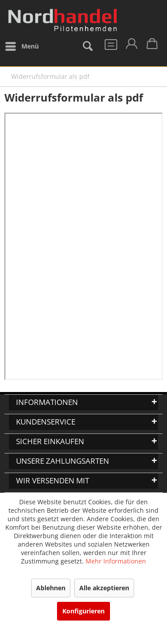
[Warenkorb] (153, 46)
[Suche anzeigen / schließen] (87, 46)
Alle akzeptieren (104, 588)
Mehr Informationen (116, 561)
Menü (22, 44)
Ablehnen (50, 588)
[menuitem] (21, 46)
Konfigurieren (83, 611)
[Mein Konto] (131, 46)
